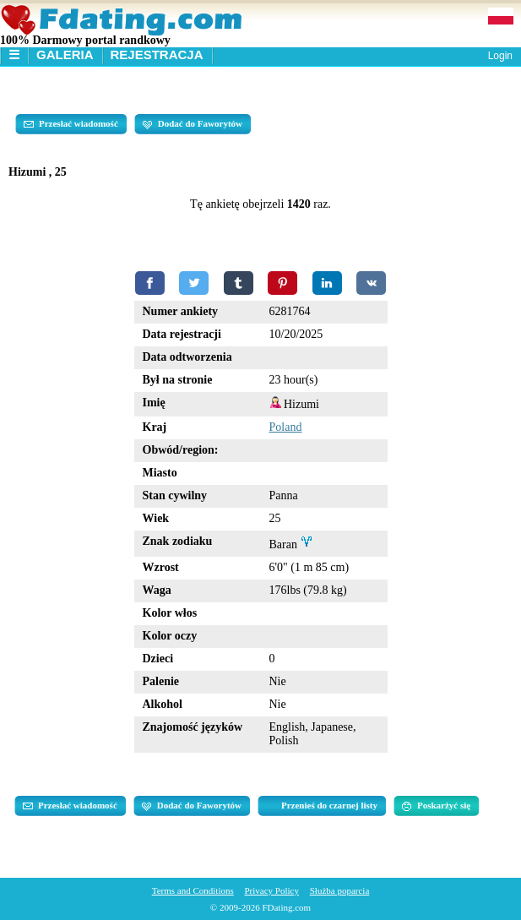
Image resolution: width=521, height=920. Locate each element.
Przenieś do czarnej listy (329, 805)
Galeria (65, 54)
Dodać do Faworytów (192, 124)
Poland (285, 427)
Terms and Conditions (193, 890)
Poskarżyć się (436, 806)
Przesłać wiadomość (71, 124)
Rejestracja (157, 54)
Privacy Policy (271, 890)
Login (500, 56)
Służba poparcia (340, 890)
